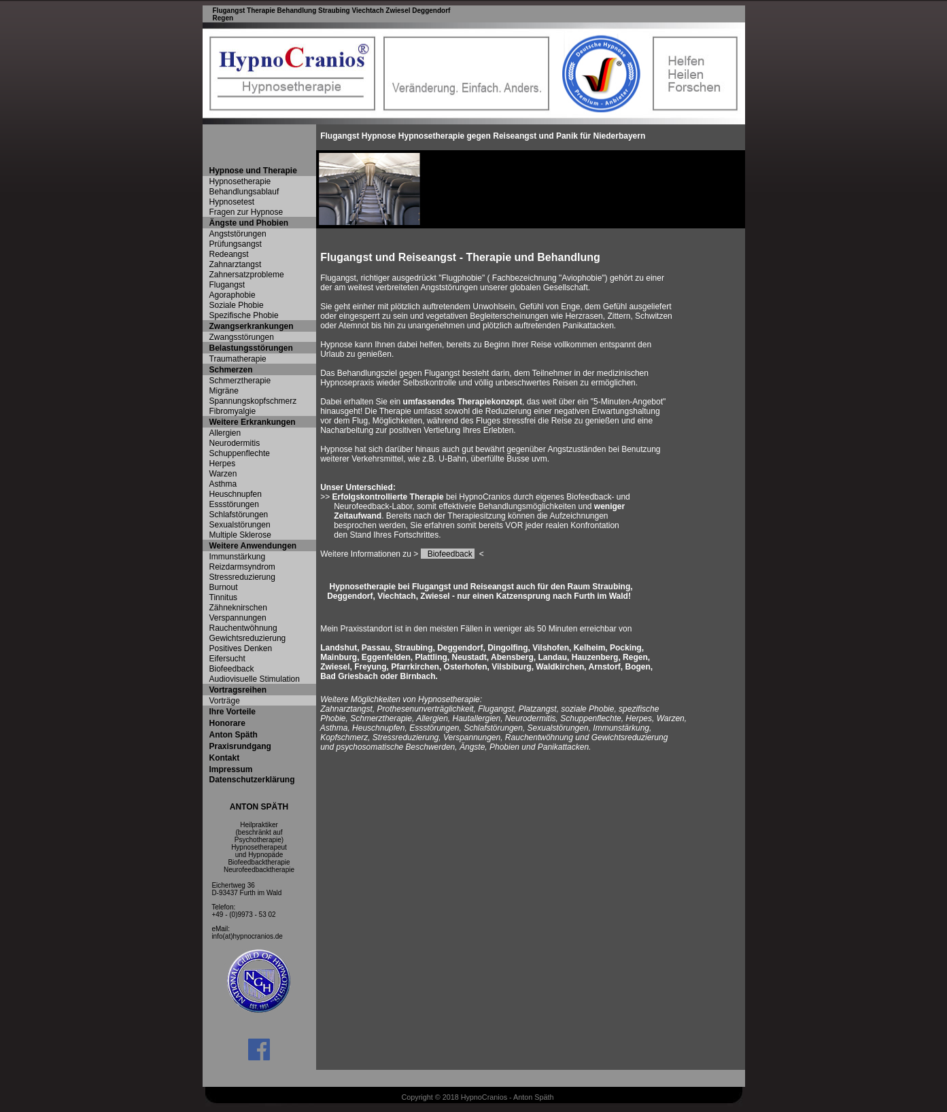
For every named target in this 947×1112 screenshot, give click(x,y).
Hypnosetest (232, 202)
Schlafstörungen (239, 514)
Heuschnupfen (235, 494)
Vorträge (224, 701)
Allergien (225, 433)
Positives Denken (241, 648)
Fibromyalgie (232, 411)
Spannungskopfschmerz (253, 401)
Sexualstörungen (240, 524)
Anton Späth (233, 735)
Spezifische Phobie (244, 315)
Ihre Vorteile (232, 711)
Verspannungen (237, 618)
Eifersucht (227, 658)
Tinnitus (223, 597)
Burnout (223, 587)
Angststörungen (237, 234)
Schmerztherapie (240, 380)
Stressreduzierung (242, 577)
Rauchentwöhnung (243, 628)
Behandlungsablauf (244, 191)
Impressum (231, 769)
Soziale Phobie (236, 305)
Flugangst (227, 285)
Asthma (223, 484)
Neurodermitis (234, 443)
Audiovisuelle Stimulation (254, 679)
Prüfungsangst (235, 244)
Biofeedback (231, 669)
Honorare (227, 723)
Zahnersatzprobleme (246, 274)
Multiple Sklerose (240, 535)
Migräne (224, 391)
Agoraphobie (232, 295)
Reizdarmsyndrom (242, 567)
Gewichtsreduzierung (247, 638)
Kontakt (224, 758)
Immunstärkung (237, 556)
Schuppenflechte (239, 453)
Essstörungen (234, 504)
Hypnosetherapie (240, 181)
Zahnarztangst (235, 264)
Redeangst (229, 254)
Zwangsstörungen (241, 337)
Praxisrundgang (240, 746)
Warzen (223, 474)
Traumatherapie (237, 359)
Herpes (222, 463)
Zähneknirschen (238, 607)
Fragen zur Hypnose (246, 212)
